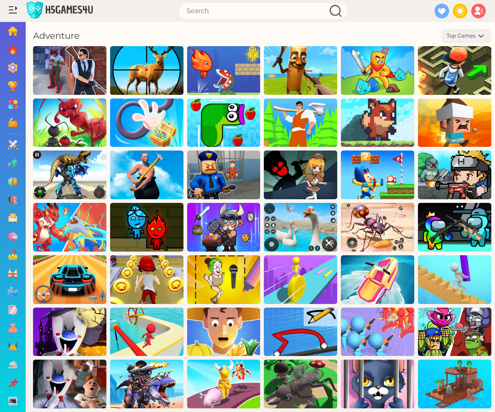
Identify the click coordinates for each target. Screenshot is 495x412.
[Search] (263, 11)
